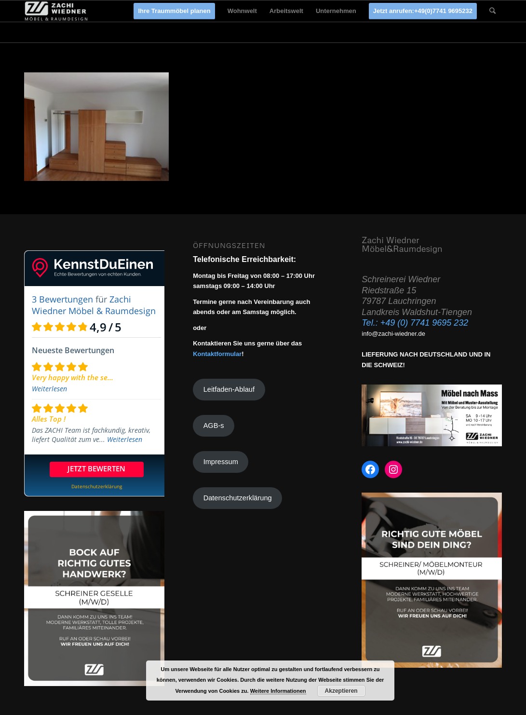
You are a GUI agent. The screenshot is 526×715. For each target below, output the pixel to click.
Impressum (220, 462)
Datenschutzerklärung (237, 498)
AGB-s (213, 425)
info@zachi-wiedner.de (393, 333)
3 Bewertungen (62, 299)
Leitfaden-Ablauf (229, 389)
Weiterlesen (49, 388)
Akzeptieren (341, 691)
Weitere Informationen (278, 691)
